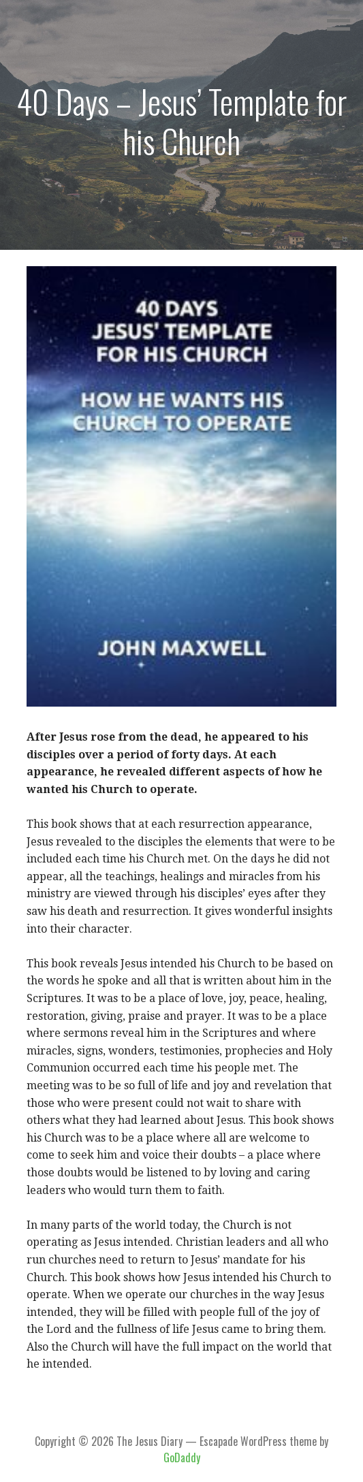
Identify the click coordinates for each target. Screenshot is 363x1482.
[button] (343, 20)
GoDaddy (181, 1457)
